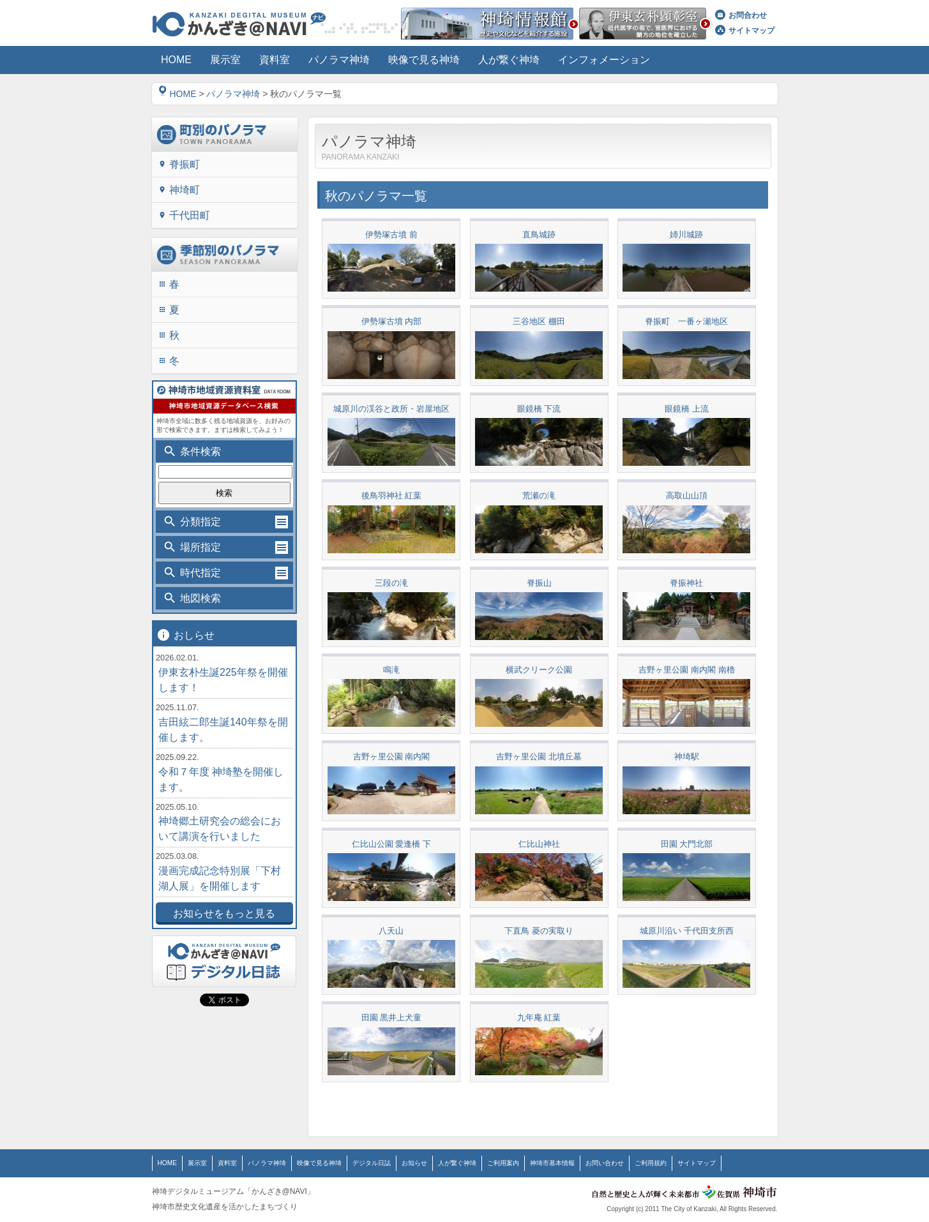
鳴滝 (391, 669)
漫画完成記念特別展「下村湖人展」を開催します (219, 878)
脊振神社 (686, 582)
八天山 (391, 930)
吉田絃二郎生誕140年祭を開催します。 (223, 730)
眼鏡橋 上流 (687, 408)
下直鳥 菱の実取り (538, 930)
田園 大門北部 (687, 842)
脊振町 (179, 164)
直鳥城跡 (538, 234)
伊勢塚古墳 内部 (391, 321)
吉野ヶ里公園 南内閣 (391, 756)
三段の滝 (391, 582)
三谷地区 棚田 (539, 321)
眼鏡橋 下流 (539, 408)
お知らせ (414, 1161)
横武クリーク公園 (539, 669)
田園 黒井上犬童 (391, 1017)
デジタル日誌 (371, 1161)
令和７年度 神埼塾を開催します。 (220, 779)
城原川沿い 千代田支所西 (687, 930)
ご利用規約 (651, 1161)
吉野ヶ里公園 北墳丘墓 (539, 756)
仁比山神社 (539, 842)
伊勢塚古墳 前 (391, 234)
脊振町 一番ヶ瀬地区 (686, 321)
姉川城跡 (686, 234)
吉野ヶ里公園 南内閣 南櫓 (686, 669)
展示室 (197, 1161)
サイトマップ (744, 30)
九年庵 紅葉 (539, 1017)
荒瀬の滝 (538, 495)
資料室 (227, 1161)
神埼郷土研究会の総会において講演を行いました (219, 829)
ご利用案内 (503, 1161)
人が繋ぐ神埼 (457, 1161)
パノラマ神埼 (233, 94)
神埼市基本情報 (552, 1161)
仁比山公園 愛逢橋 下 (391, 842)
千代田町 (184, 215)
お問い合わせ (604, 1161)
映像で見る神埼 (319, 1161)
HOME (177, 94)
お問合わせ (741, 15)
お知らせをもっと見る (224, 913)
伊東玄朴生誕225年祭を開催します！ (223, 680)
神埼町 (179, 189)
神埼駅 (686, 756)
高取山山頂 (686, 495)
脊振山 (539, 582)
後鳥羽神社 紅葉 (391, 495)
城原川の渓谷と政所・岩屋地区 (391, 408)
